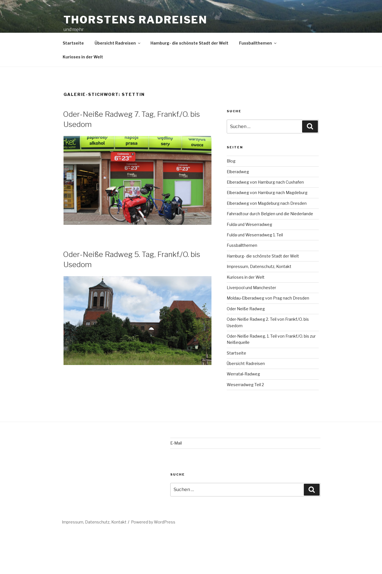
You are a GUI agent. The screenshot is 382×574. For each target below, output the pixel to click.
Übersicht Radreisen (118, 43)
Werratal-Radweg (243, 373)
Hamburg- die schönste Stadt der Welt (189, 43)
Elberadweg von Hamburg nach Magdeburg (267, 192)
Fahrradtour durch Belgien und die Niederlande (270, 213)
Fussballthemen (258, 43)
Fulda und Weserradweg (249, 224)
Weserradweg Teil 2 (245, 384)
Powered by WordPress (153, 522)
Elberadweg (238, 171)
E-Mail (176, 443)
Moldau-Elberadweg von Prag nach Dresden (268, 298)
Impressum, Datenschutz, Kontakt (259, 266)
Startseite (73, 43)
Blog (231, 161)
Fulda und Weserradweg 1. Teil (255, 234)
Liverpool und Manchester (251, 287)
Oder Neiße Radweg (246, 308)
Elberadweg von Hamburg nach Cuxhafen (265, 182)
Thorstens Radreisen (136, 20)
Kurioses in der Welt (83, 56)
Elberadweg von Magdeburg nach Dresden (267, 203)
